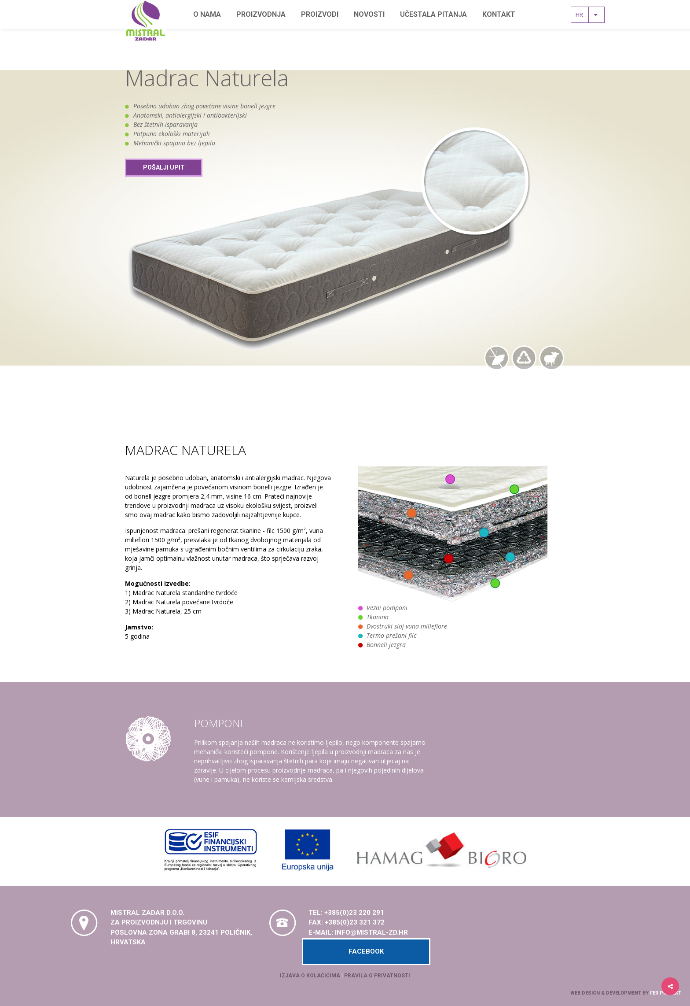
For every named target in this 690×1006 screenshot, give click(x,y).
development (623, 993)
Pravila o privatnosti (377, 976)
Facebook (366, 951)
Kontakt (498, 14)
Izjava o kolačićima (310, 976)
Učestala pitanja (433, 14)
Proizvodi (319, 14)
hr (589, 14)
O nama (207, 14)
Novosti (369, 14)
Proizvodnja (261, 14)
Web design (585, 993)
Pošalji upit (164, 167)
